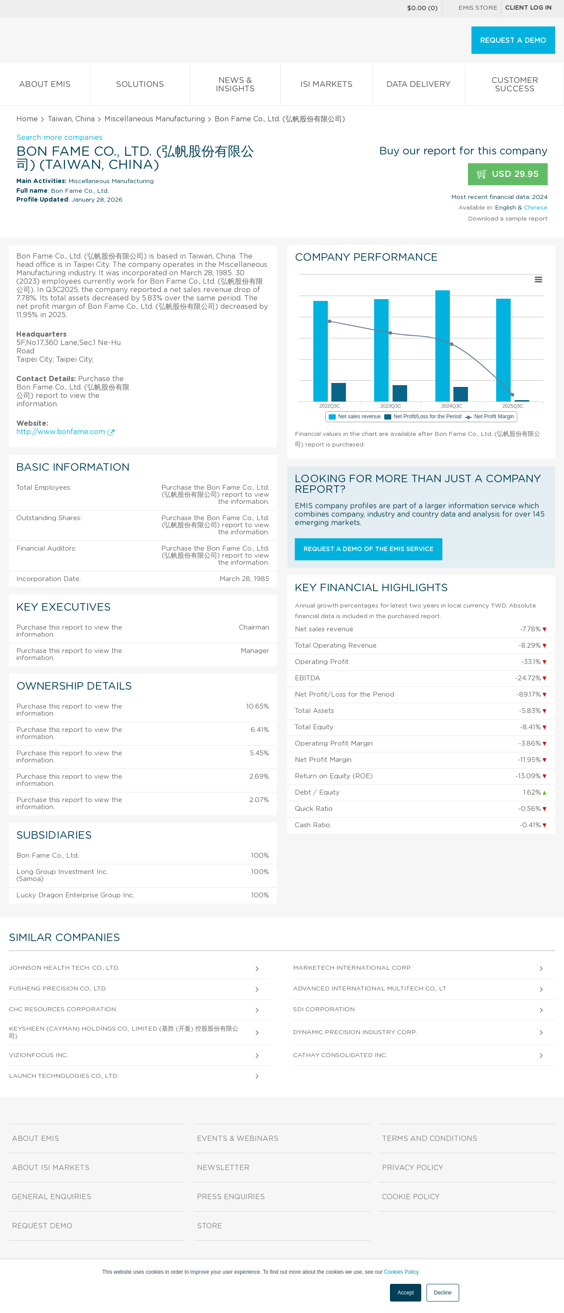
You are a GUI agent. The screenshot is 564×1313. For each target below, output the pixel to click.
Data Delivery (419, 86)
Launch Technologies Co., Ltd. (63, 1076)
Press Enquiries (231, 1196)
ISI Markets (326, 86)
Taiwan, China (71, 119)
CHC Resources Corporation (62, 1009)
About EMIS (45, 86)
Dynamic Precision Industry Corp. (355, 1032)
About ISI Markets (50, 1167)
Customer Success (514, 86)
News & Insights (235, 86)
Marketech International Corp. (352, 968)
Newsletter (223, 1167)
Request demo (42, 1226)
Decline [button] (443, 1293)
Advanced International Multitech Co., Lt (369, 989)
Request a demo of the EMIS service (369, 549)
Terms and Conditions (429, 1138)
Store (209, 1226)
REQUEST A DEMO (513, 40)
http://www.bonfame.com (65, 431)
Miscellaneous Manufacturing (154, 119)
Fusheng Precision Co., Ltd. (58, 989)
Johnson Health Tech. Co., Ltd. (64, 968)
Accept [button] (405, 1293)
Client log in (528, 8)
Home (27, 119)
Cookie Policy (411, 1196)
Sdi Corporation (324, 1009)
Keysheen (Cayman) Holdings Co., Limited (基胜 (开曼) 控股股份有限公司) (123, 1032)
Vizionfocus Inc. (38, 1055)
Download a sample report (508, 219)
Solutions (140, 86)
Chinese (536, 208)
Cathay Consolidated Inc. (340, 1055)
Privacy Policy (412, 1167)
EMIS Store (471, 9)
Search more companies (59, 137)
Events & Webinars (237, 1138)
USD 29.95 (508, 174)
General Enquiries (51, 1196)
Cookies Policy (401, 1272)
